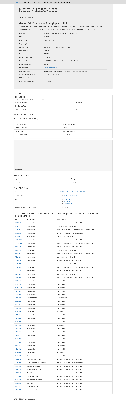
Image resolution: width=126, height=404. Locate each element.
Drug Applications (65, 2)
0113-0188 (18, 373)
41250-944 (18, 277)
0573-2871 (18, 386)
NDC (50, 2)
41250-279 (18, 274)
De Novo (34, 2)
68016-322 (18, 349)
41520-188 (18, 366)
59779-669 (18, 315)
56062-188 (18, 308)
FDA (17, 2)
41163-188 (18, 369)
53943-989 (18, 294)
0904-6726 (18, 379)
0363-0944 (18, 229)
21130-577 (18, 390)
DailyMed (56, 2)
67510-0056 (18, 342)
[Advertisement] (63, 154)
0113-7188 (18, 359)
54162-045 (18, 298)
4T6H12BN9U (68, 203)
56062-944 (18, 352)
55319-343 (18, 304)
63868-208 (18, 332)
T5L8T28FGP (68, 199)
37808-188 (18, 260)
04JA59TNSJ (68, 201)
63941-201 (18, 339)
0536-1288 (18, 233)
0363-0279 (18, 226)
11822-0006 (18, 240)
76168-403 (18, 345)
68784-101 (18, 281)
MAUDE (40, 2)
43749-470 (18, 356)
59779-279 (18, 325)
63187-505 (18, 328)
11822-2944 (18, 243)
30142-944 (18, 253)
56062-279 (18, 311)
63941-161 (18, 335)
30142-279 (18, 250)
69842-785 (18, 284)
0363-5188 (18, 383)
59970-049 (18, 322)
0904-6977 (18, 236)
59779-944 (18, 318)
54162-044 (18, 301)
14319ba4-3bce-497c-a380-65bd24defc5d (73, 192)
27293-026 (18, 362)
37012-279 (18, 257)
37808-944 (18, 267)
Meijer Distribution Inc (50, 67)
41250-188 (18, 270)
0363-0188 (18, 223)
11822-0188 (18, 376)
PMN (28, 2)
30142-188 (18, 247)
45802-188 (18, 291)
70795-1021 (18, 287)
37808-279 (18, 264)
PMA (24, 2)
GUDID (46, 2)
